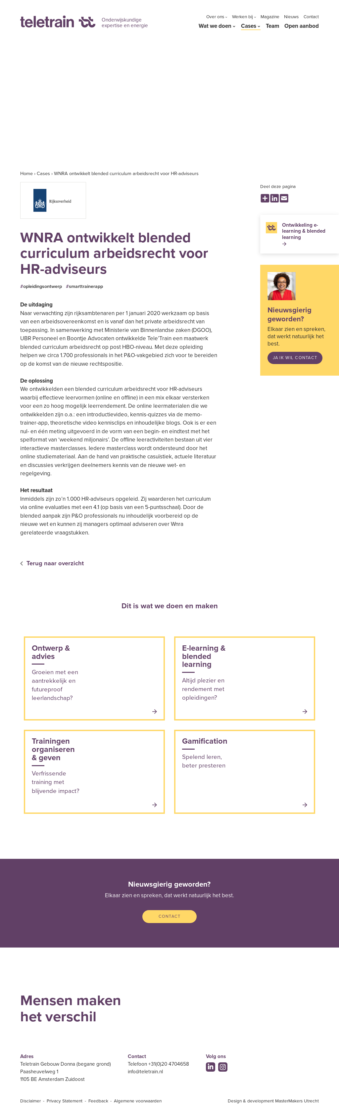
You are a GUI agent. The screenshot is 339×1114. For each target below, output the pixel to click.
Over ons (215, 17)
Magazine (270, 17)
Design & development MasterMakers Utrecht (273, 1101)
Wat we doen (215, 26)
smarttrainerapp (86, 286)
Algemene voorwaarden (138, 1101)
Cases (248, 26)
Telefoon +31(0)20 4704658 (158, 1064)
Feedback (98, 1101)
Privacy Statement (64, 1101)
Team (272, 26)
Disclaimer (30, 1101)
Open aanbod (301, 26)
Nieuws (291, 17)
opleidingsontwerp (42, 286)
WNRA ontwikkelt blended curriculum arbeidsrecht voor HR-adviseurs (126, 173)
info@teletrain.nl (145, 1072)
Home (26, 173)
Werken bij (242, 17)
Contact (311, 17)
